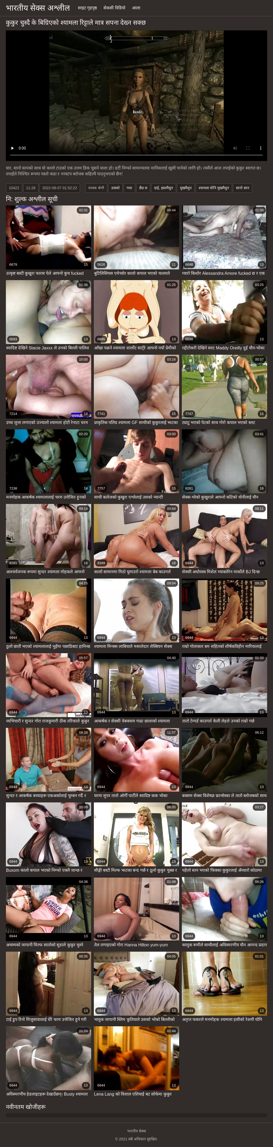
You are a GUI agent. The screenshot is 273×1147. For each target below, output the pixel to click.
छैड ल (143, 188)
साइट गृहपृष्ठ (87, 8)
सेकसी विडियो (114, 8)
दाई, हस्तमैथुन (163, 188)
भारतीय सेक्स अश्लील (38, 7)
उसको (115, 188)
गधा (129, 188)
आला (136, 8)
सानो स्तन (242, 188)
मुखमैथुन (186, 188)
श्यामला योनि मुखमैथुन (214, 188)
